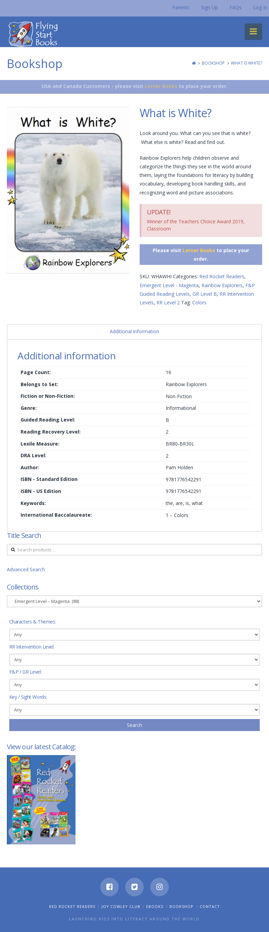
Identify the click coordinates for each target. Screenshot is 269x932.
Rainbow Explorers (222, 285)
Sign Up (209, 7)
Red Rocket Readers (221, 276)
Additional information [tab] (134, 331)
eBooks (154, 906)
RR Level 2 (168, 302)
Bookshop (213, 63)
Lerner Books (161, 86)
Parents (180, 7)
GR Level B (204, 294)
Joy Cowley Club (121, 906)
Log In (260, 7)
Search (134, 725)
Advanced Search (26, 569)
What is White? (246, 63)
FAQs (236, 7)
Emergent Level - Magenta (169, 285)
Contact (210, 906)
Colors (199, 302)
